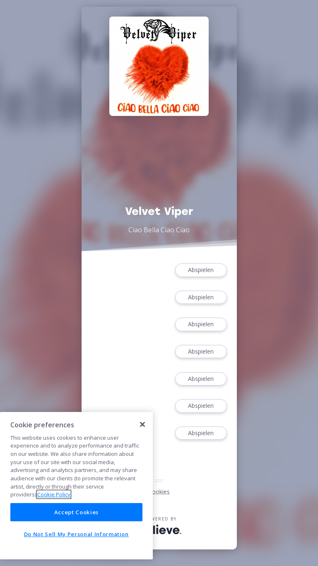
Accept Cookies (76, 512)
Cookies (159, 492)
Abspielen (201, 270)
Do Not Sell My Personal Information (76, 534)
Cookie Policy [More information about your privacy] (53, 494)
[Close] (142, 424)
